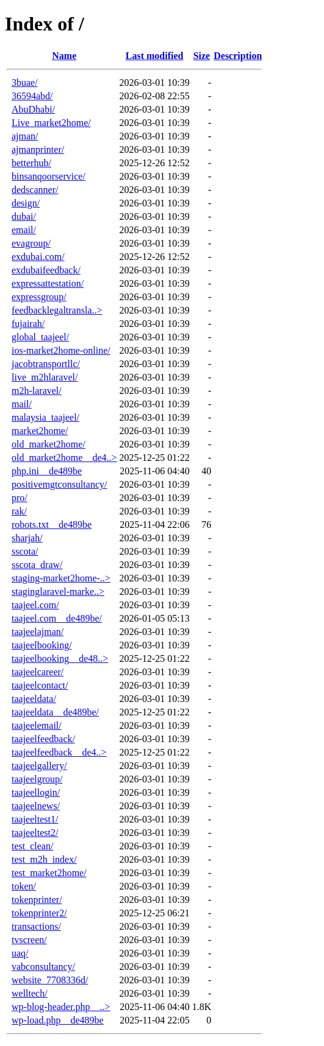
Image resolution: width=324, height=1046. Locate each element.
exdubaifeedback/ (46, 270)
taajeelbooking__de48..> (60, 658)
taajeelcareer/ (37, 672)
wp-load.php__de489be (58, 1020)
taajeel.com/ (35, 605)
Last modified (155, 56)
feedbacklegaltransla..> (57, 310)
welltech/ (30, 993)
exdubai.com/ (38, 256)
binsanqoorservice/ (48, 176)
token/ (24, 886)
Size (202, 56)
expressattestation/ (48, 283)
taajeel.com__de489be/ (57, 618)
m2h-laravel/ (37, 390)
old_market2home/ (48, 444)
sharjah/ (27, 538)
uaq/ (20, 953)
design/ (26, 203)
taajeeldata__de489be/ (55, 712)
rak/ (19, 511)
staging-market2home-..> (61, 578)
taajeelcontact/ (40, 685)
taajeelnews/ (36, 806)
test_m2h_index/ (44, 859)
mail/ (22, 404)
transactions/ (36, 926)
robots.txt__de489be (52, 524)
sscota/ (25, 551)
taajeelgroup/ (37, 779)
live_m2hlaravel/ (44, 377)
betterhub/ (31, 163)
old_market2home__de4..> (64, 457)
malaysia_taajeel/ (45, 417)
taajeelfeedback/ (43, 739)
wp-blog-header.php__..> (61, 1007)
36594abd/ (32, 96)
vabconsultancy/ (43, 966)
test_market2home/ (49, 873)
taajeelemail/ (37, 725)
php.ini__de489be (47, 471)
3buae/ (25, 82)
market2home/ (40, 431)
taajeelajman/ (37, 632)
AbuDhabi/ (33, 109)
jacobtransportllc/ (46, 364)
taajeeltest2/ (35, 832)
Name (64, 56)
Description (238, 56)
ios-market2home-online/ (61, 350)
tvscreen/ (29, 940)
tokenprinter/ (37, 899)
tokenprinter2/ (39, 913)
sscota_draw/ (37, 565)
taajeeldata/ (34, 698)
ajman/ (25, 136)
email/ (24, 230)
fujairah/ (28, 323)
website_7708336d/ (50, 980)
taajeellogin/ (36, 792)
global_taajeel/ (40, 337)
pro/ (19, 498)
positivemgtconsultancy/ (59, 484)
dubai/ (24, 216)
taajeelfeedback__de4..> (59, 752)
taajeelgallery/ (39, 765)
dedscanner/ (35, 189)
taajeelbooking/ (42, 645)
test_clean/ (32, 846)
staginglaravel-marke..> (58, 591)
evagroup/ (31, 243)
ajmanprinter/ (38, 149)
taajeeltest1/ (35, 819)
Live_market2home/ (51, 123)
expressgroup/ (39, 297)
